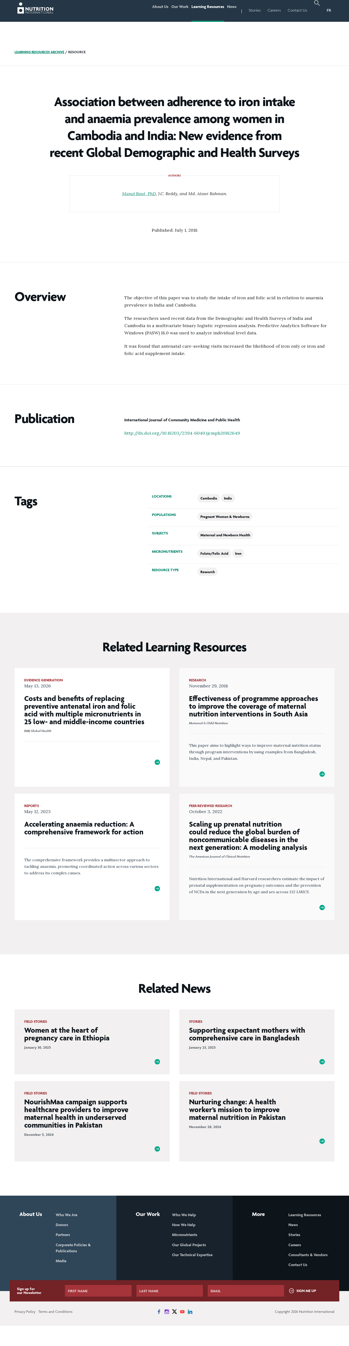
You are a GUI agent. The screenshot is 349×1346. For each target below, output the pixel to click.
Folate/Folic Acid (214, 553)
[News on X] (174, 1332)
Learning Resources (200, 10)
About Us (142, 10)
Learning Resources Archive (41, 52)
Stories (255, 10)
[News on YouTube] (182, 1332)
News (229, 10)
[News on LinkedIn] (190, 1332)
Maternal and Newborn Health (225, 535)
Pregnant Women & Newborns (224, 516)
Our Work (167, 10)
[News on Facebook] (159, 1332)
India (228, 498)
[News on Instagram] (167, 1332)
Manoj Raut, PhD (139, 193)
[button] (317, 11)
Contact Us (297, 10)
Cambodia (208, 498)
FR (329, 10)
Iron (238, 553)
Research (207, 571)
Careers (274, 10)
